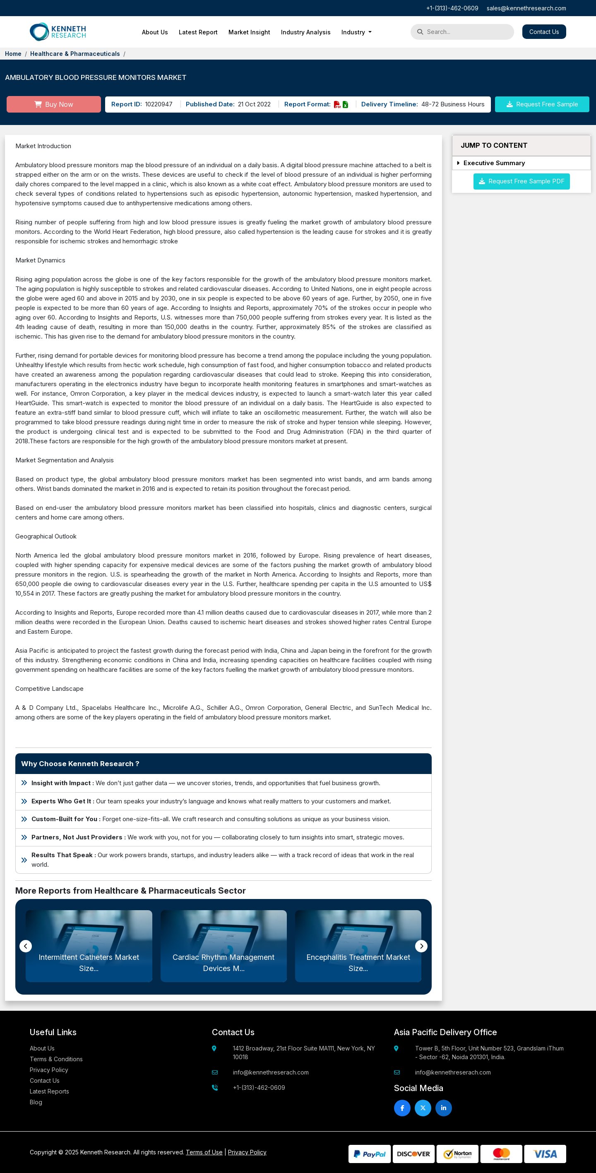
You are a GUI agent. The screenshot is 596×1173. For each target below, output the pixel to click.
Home (13, 53)
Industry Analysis (306, 32)
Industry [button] (354, 32)
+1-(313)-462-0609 (452, 8)
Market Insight (249, 32)
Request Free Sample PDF (522, 181)
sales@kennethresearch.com (526, 8)
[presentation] (25, 946)
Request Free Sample (542, 104)
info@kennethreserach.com (271, 1072)
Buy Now (53, 104)
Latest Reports (49, 1091)
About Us (155, 32)
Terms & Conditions (56, 1058)
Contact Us (544, 31)
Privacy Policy (49, 1069)
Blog (36, 1102)
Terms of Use (204, 1152)
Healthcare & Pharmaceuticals (75, 53)
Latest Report (198, 32)
